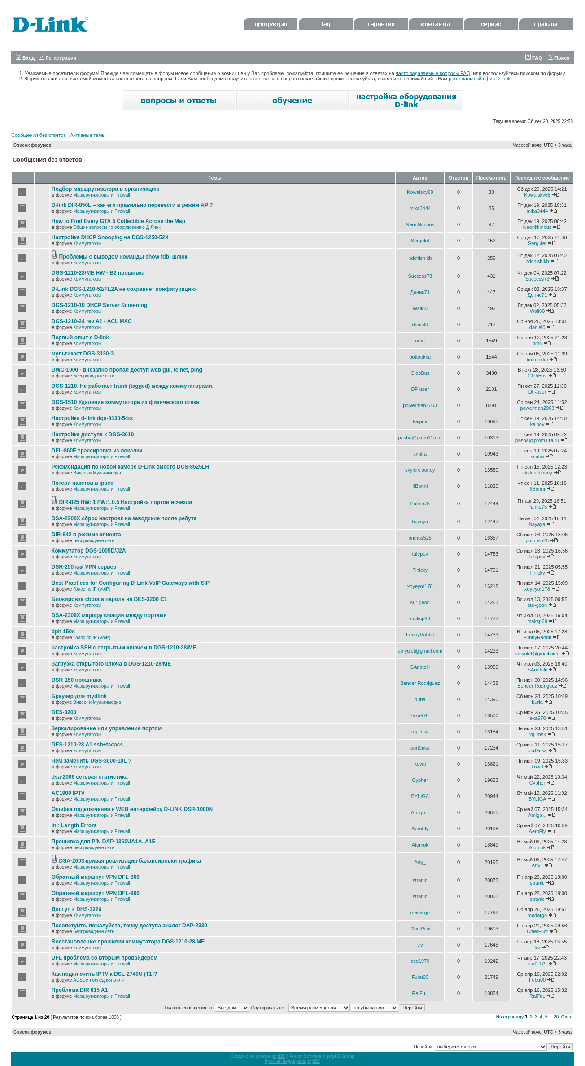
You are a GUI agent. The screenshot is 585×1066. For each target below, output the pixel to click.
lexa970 (420, 715)
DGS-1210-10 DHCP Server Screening (99, 305)
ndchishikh (420, 258)
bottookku (420, 357)
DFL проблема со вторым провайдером (104, 958)
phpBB (278, 1056)
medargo (420, 912)
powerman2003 (420, 405)
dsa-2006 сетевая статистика (90, 777)
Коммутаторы (87, 243)
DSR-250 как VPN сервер (84, 567)
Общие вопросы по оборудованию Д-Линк (116, 227)
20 (556, 1016)
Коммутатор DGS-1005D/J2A (89, 551)
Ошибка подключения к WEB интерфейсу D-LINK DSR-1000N (132, 809)
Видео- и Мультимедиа (97, 472)
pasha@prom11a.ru (420, 437)
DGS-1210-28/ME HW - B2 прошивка (98, 273)
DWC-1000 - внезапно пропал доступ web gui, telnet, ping (127, 370)
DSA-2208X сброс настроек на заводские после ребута (124, 518)
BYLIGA (420, 796)
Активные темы (87, 135)
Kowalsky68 (420, 192)
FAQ (533, 58)
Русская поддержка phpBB (292, 1061)
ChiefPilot (420, 928)
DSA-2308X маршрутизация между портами (109, 615)
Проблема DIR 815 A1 (80, 990)
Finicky (420, 570)
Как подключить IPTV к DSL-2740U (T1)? (104, 974)
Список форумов (32, 145)
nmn (420, 340)
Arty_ (420, 862)
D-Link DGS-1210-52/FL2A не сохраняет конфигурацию (124, 289)
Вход (25, 58)
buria (420, 699)
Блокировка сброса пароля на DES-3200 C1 (109, 599)
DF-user (420, 389)
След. (567, 1016)
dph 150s (63, 631)
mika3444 (420, 208)
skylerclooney (420, 470)
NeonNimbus (420, 224)
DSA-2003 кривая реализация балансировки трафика (130, 861)
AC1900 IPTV (68, 793)
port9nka (420, 747)
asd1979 (419, 961)
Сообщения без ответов (38, 135)
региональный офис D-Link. (480, 78)
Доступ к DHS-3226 (76, 909)
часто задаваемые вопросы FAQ (433, 73)
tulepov (420, 554)
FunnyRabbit (420, 634)
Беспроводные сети (93, 375)
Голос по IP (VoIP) (91, 589)
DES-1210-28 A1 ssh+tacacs (87, 744)
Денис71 (420, 292)
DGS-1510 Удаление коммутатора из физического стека (125, 402)
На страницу (510, 1016)
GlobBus (419, 373)
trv (420, 945)
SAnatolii (420, 667)
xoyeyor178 (420, 586)
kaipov (420, 421)
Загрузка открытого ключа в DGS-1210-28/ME (111, 664)
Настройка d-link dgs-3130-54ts (92, 418)
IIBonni (420, 486)
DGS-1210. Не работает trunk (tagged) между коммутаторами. (133, 386)
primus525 (420, 537)
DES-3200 (64, 712)
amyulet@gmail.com (419, 651)
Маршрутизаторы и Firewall (101, 195)
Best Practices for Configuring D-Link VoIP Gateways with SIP (131, 583)
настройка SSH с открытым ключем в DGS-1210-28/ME (124, 648)
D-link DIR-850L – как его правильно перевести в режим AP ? (132, 205)
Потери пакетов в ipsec (83, 483)
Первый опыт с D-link (80, 337)
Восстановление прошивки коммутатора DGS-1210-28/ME (128, 942)
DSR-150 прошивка (77, 680)
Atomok (420, 844)
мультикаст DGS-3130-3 (83, 354)
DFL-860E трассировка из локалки (97, 450)
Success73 (420, 276)
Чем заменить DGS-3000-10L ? (91, 761)
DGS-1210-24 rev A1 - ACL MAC (92, 321)
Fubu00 (420, 977)
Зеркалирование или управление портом (107, 728)
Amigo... (420, 812)
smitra (420, 453)
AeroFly (419, 828)
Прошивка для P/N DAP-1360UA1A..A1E (104, 841)
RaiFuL (420, 993)
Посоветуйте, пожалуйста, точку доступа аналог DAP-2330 (129, 925)
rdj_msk (420, 731)
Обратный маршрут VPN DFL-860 (96, 877)
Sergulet (420, 240)
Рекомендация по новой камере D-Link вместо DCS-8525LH (130, 467)
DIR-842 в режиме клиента (86, 534)
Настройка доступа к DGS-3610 (93, 434)
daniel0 (420, 324)
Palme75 (420, 503)
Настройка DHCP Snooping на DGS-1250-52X (110, 237)
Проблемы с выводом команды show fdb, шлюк (123, 257)
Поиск (558, 58)
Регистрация (57, 58)
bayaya (420, 521)
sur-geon (420, 602)
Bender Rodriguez (420, 683)
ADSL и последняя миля (98, 980)
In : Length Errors (74, 825)
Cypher (420, 780)
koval (420, 764)
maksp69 (420, 618)
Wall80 (420, 308)
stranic (420, 880)
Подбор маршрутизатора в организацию (106, 189)
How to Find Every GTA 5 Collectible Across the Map (118, 221)
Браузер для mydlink (79, 696)
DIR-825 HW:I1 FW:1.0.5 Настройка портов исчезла (125, 502)
